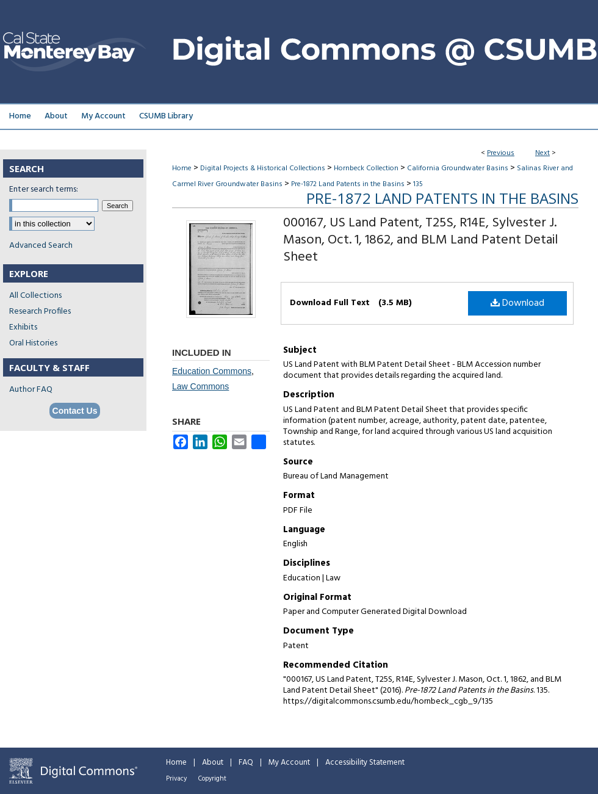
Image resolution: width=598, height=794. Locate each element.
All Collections (35, 296)
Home (182, 168)
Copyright (212, 778)
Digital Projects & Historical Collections (262, 168)
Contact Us (75, 411)
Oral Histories (33, 343)
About (212, 762)
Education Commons (211, 371)
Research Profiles (40, 312)
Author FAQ (30, 390)
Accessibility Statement (365, 762)
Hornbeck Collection (366, 168)
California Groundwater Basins (457, 168)
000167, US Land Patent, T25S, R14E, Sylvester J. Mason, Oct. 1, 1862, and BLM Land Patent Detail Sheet (420, 240)
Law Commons (200, 386)
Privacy (176, 778)
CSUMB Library (166, 116)
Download (517, 303)
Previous (500, 153)
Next (542, 153)
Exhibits (23, 327)
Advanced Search (41, 246)
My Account (289, 762)
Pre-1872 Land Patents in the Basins (348, 184)
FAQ (246, 762)
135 (418, 184)
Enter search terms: (43, 189)
